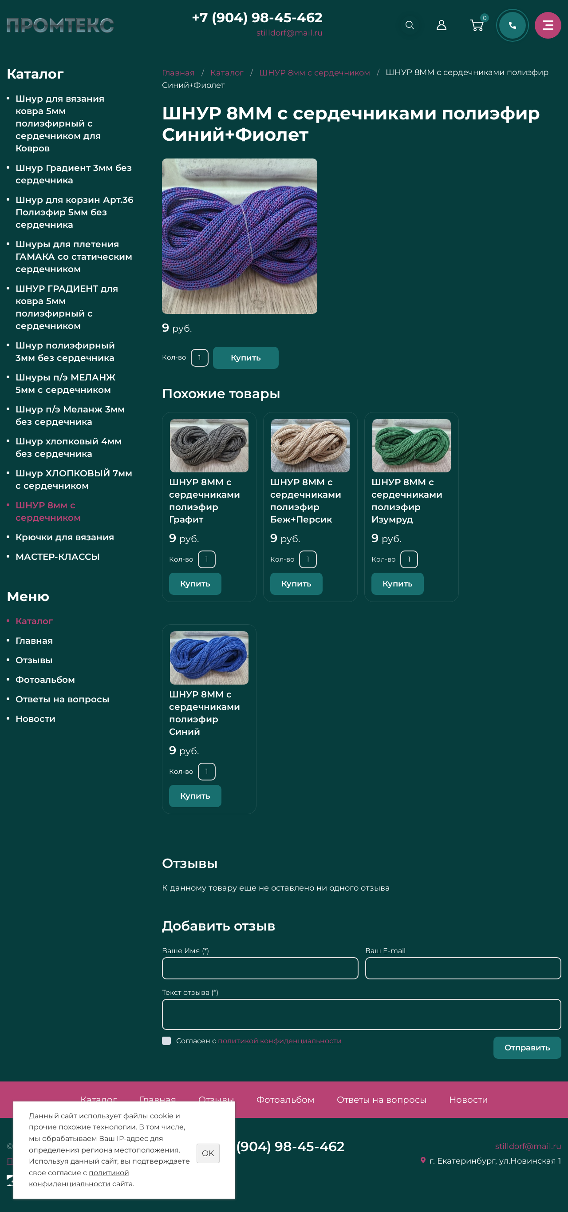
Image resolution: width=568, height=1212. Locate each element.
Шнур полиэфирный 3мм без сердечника (65, 351)
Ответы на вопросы (63, 699)
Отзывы (34, 660)
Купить (246, 358)
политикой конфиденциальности (280, 1041)
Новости (35, 718)
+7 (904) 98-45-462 (253, 17)
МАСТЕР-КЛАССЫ (58, 556)
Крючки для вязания (65, 537)
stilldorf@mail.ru (286, 33)
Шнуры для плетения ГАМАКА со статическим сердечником (74, 256)
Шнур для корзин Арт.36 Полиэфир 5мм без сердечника (75, 212)
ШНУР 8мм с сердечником (48, 511)
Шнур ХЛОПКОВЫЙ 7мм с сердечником (74, 479)
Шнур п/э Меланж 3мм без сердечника (70, 415)
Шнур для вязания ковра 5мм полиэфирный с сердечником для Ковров (60, 123)
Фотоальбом (45, 679)
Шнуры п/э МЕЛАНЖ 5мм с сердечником (65, 383)
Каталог (34, 621)
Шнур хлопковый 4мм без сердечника (69, 447)
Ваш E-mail (385, 951)
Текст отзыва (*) (190, 992)
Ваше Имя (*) (185, 951)
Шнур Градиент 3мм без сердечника (74, 174)
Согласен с (259, 1041)
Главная (34, 640)
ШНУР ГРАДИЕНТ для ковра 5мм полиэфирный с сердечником (67, 307)
